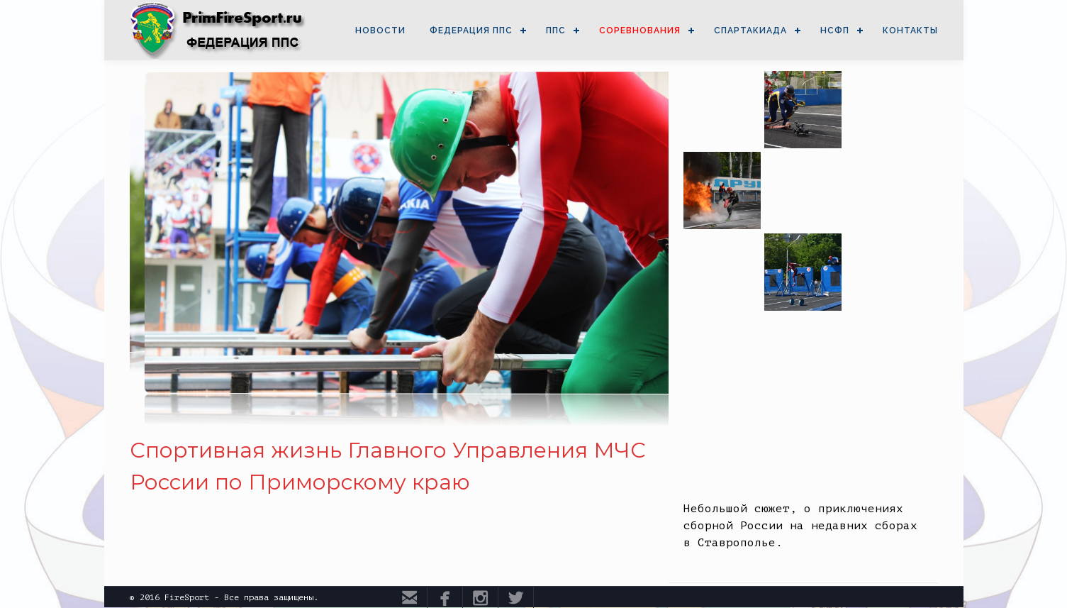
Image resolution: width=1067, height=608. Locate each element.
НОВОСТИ (380, 30)
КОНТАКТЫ (910, 30)
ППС (556, 30)
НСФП (834, 30)
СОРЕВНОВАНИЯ (640, 30)
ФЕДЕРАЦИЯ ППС (471, 30)
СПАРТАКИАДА (750, 30)
